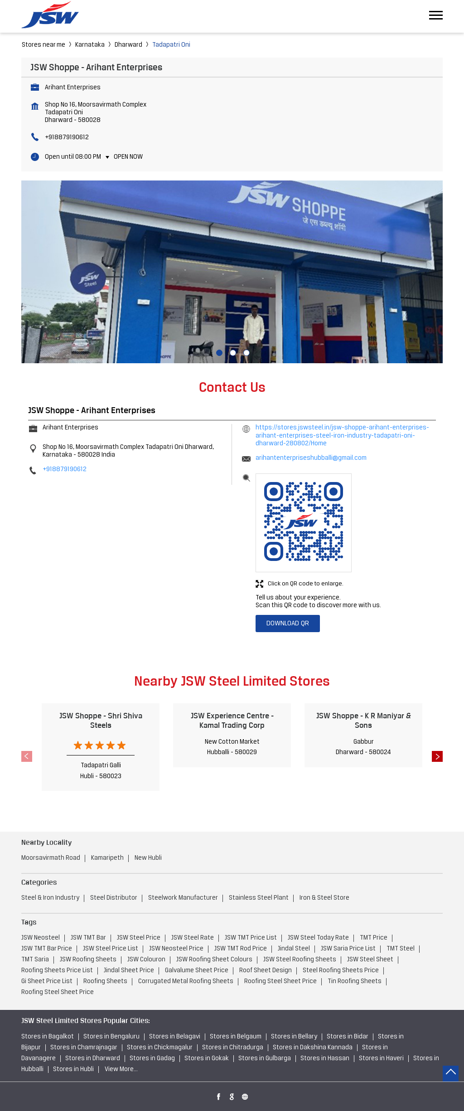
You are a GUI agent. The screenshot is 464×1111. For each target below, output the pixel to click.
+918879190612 (67, 137)
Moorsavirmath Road (50, 858)
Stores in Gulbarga (264, 1058)
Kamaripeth (107, 858)
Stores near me (43, 45)
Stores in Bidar (347, 1036)
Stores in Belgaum (235, 1036)
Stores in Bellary (294, 1036)
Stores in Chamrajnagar (83, 1047)
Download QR (287, 623)
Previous (26, 756)
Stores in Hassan (324, 1058)
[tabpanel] (232, 272)
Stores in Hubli (73, 1069)
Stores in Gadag (152, 1058)
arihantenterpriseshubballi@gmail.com (311, 458)
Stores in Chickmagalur (160, 1047)
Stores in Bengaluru (111, 1036)
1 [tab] (218, 352)
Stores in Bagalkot (47, 1036)
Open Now (128, 157)
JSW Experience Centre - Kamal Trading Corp (232, 720)
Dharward (128, 45)
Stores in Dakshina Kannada (313, 1047)
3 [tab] (245, 352)
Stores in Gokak (206, 1058)
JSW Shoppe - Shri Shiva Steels (100, 720)
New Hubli (148, 858)
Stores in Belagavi (174, 1036)
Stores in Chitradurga (232, 1047)
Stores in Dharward (92, 1058)
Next (437, 756)
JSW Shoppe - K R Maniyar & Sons (363, 720)
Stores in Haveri (381, 1058)
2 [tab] (232, 352)
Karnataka (90, 45)
